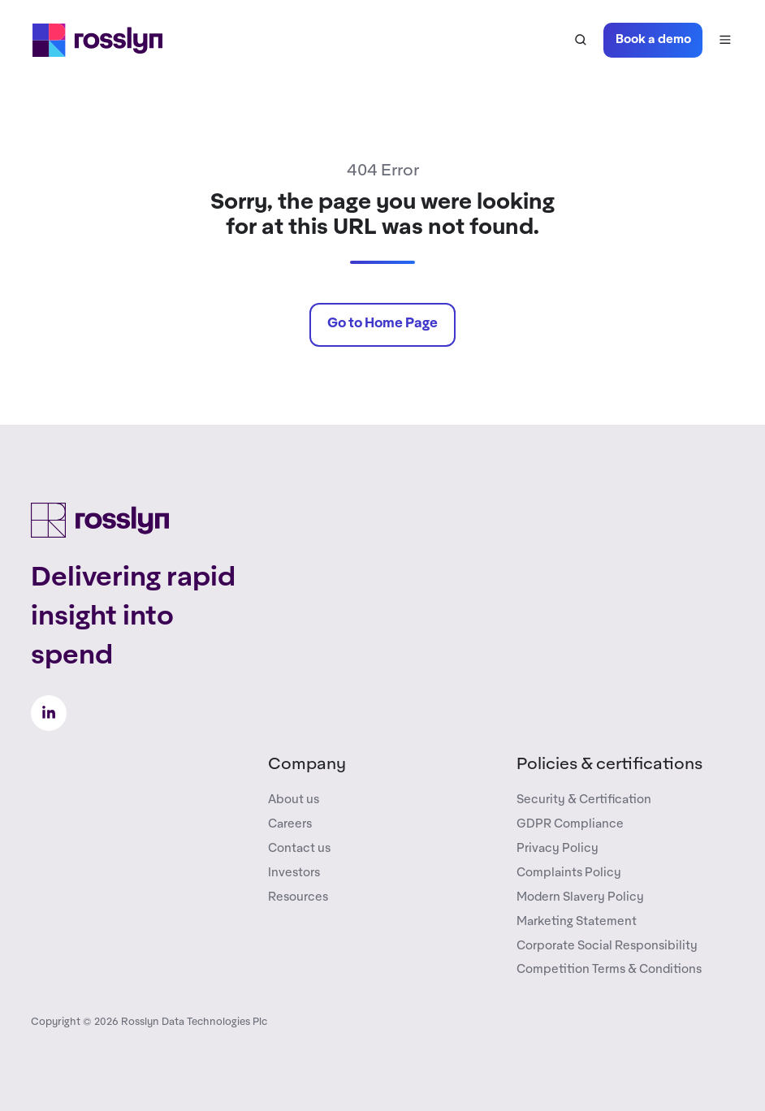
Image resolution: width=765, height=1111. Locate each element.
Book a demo (653, 39)
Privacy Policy (557, 848)
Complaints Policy (568, 873)
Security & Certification (583, 799)
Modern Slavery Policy (580, 897)
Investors (294, 873)
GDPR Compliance (570, 824)
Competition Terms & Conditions (609, 969)
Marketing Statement (576, 921)
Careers (290, 824)
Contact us (299, 848)
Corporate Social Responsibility (607, 946)
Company (307, 764)
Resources (298, 897)
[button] (580, 39)
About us (293, 799)
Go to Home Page (382, 323)
